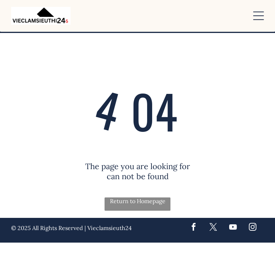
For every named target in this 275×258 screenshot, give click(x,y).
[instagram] (252, 228)
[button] (258, 15)
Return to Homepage (137, 201)
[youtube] (232, 228)
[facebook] (193, 228)
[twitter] (213, 228)
